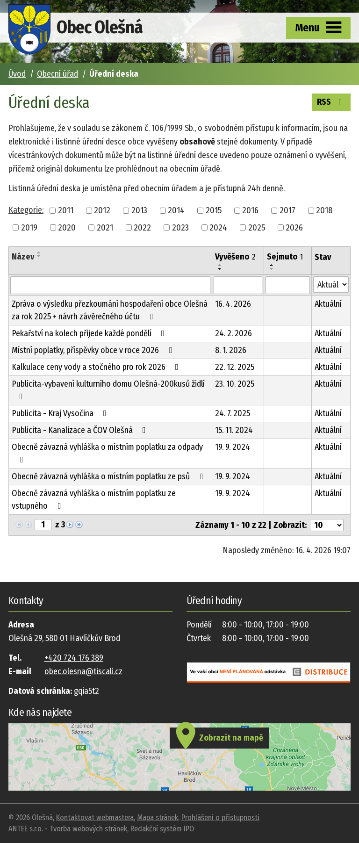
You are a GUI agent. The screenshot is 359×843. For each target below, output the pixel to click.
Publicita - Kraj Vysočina (61, 413)
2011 (65, 210)
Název (23, 257)
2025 (256, 227)
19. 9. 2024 (232, 447)
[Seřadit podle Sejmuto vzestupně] (272, 265)
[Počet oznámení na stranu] (327, 525)
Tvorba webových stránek (88, 828)
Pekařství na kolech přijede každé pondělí (90, 333)
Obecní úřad (57, 74)
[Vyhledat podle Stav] (331, 284)
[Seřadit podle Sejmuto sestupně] (272, 269)
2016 (250, 210)
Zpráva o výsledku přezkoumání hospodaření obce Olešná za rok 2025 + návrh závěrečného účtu (110, 310)
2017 (287, 210)
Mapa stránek (157, 817)
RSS (331, 101)
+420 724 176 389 (73, 658)
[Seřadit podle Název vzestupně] (39, 252)
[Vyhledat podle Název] (110, 285)
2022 (142, 227)
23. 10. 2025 (234, 384)
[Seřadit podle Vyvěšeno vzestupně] (220, 265)
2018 (324, 210)
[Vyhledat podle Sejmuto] (288, 285)
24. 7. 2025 (232, 413)
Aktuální (328, 304)
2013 (139, 210)
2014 (176, 210)
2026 (294, 227)
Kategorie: (25, 210)
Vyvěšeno (235, 257)
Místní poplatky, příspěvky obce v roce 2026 (94, 350)
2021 (105, 227)
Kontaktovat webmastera (95, 817)
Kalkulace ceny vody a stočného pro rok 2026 (97, 367)
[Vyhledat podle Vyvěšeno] (238, 285)
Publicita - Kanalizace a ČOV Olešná (81, 430)
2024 (218, 227)
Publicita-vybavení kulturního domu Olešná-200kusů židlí (108, 390)
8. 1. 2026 (230, 350)
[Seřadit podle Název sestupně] (39, 256)
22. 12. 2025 (234, 367)
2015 (214, 210)
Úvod (17, 74)
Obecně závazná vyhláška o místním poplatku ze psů (109, 476)
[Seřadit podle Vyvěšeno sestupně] (220, 269)
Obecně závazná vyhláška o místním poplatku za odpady (107, 453)
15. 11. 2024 (234, 430)
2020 (67, 227)
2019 (29, 227)
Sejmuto (285, 257)
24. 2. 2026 (233, 333)
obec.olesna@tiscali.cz (83, 671)
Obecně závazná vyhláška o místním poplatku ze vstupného (94, 499)
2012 (102, 210)
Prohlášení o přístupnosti (220, 817)
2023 (180, 227)
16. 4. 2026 (233, 304)
